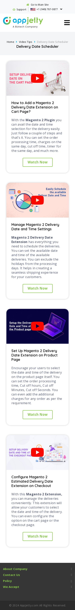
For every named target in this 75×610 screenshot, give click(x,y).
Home (10, 42)
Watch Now (38, 162)
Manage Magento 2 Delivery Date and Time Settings (35, 226)
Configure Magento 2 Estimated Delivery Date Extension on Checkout (32, 481)
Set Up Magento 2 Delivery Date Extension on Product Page (34, 355)
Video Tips (25, 42)
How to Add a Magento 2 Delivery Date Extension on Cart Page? (34, 107)
